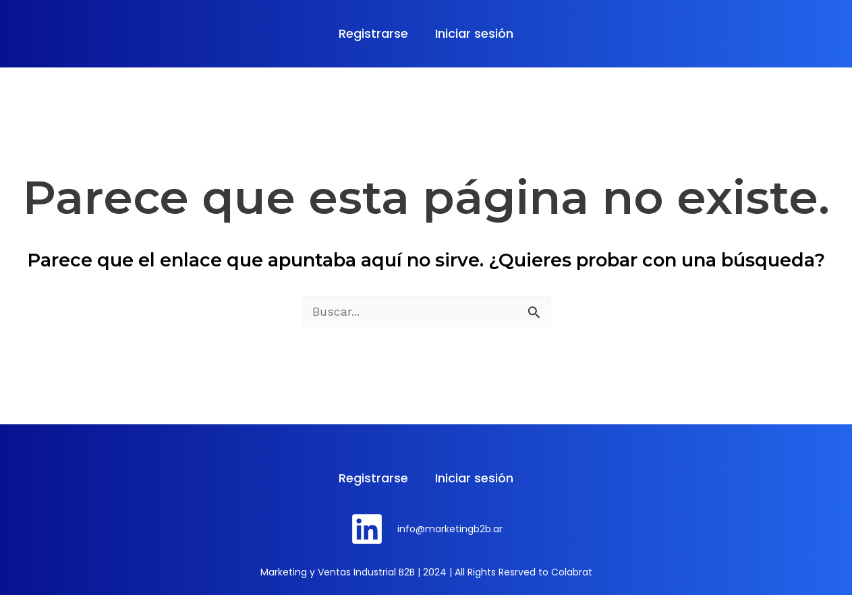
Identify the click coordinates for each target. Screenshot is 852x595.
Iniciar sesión (474, 33)
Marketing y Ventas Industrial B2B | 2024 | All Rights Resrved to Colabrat (426, 572)
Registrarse (373, 33)
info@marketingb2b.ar (450, 529)
